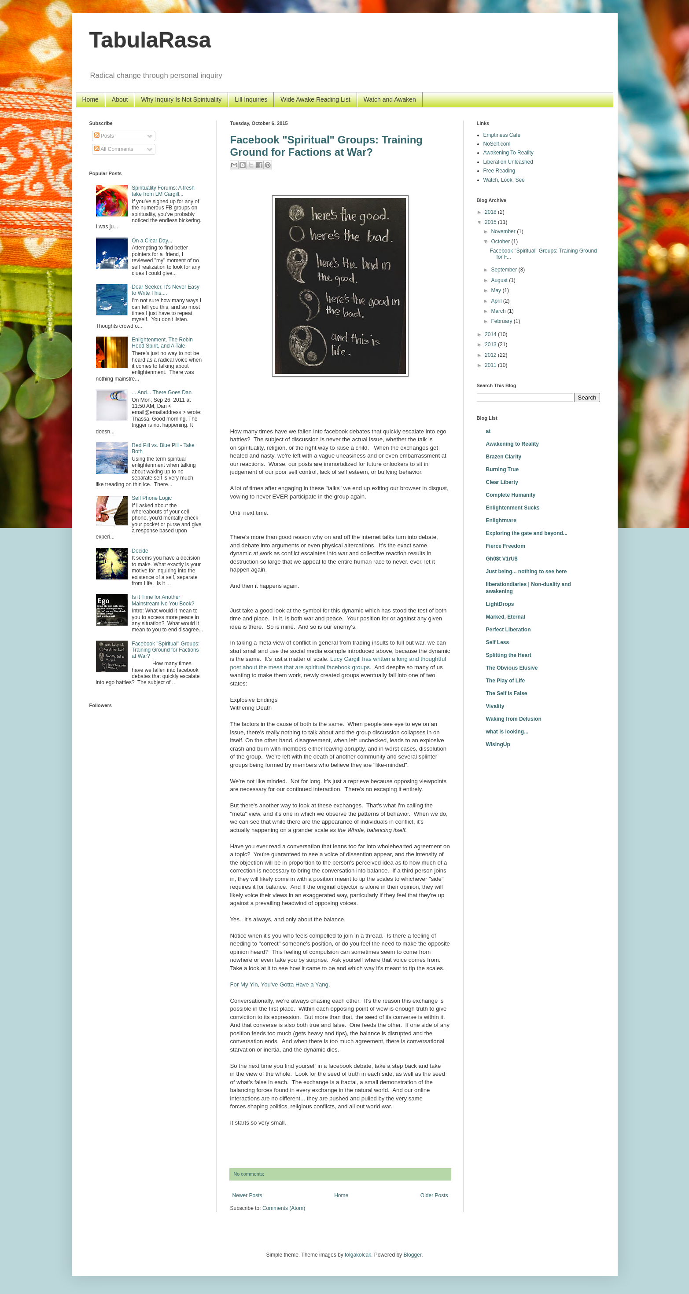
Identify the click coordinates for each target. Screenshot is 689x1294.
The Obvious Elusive (512, 668)
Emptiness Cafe (502, 135)
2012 (491, 355)
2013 (491, 344)
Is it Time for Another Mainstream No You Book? (163, 600)
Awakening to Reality (512, 444)
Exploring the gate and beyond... (526, 533)
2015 (491, 222)
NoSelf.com (497, 144)
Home (90, 99)
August (500, 280)
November (504, 231)
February (502, 321)
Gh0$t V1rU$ (502, 559)
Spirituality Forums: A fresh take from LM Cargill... (163, 191)
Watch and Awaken (390, 99)
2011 (491, 365)
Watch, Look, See (504, 180)
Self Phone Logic (152, 498)
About (120, 99)
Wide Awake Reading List (315, 99)
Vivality (495, 706)
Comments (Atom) (283, 1208)
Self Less (497, 642)
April (497, 301)
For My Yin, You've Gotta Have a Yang (279, 984)
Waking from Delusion (514, 719)
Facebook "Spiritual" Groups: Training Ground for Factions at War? (326, 146)
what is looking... (507, 732)
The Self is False (506, 693)
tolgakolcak (358, 1255)
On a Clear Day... (152, 241)
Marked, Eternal (505, 617)
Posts (104, 136)
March (499, 311)
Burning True (502, 469)
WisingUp (498, 744)
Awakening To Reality (508, 153)
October (501, 241)
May (496, 290)
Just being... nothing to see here (526, 571)
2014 (491, 334)
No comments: (249, 1174)
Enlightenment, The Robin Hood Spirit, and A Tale (162, 343)
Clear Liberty (502, 482)
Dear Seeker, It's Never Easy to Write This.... (165, 290)
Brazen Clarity (504, 457)
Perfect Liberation (508, 630)
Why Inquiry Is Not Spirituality (181, 99)
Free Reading (499, 171)
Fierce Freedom (505, 546)
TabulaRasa (150, 40)
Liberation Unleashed (508, 162)
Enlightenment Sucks (513, 508)
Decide (140, 551)
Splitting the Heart (508, 655)
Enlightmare (501, 520)
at (488, 431)
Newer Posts (247, 1195)
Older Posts (434, 1195)
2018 (491, 212)
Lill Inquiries (251, 99)
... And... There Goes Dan (162, 392)
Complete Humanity (511, 495)
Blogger (412, 1255)
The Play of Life (505, 681)
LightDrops (500, 604)
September (504, 270)
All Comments (113, 149)
